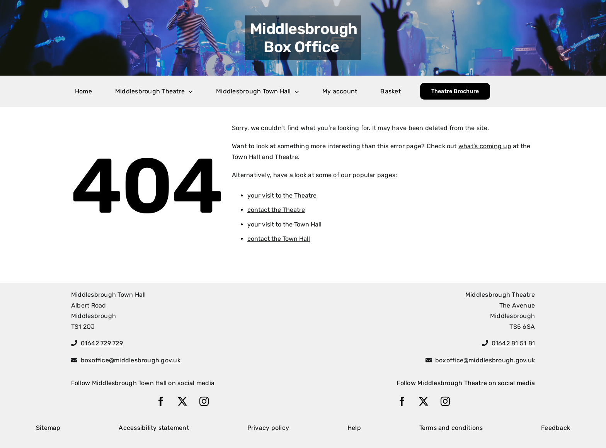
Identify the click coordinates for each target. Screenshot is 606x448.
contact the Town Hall (278, 238)
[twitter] (182, 401)
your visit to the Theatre (282, 195)
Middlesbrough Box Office (303, 38)
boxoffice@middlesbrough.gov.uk (130, 360)
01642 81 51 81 (513, 343)
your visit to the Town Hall (284, 224)
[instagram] (204, 401)
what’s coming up (484, 146)
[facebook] (160, 401)
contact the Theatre (276, 209)
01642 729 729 (102, 343)
